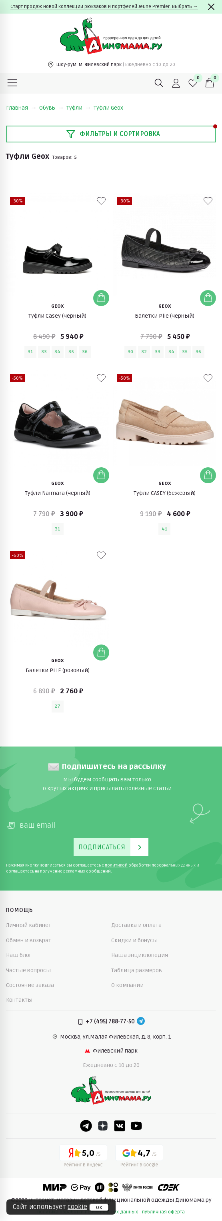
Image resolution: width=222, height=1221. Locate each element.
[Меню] (12, 83)
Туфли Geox (108, 107)
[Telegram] (141, 1022)
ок (99, 1207)
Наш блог (19, 955)
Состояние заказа (30, 985)
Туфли (78, 107)
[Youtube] (136, 1125)
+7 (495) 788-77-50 (110, 1021)
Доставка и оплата (136, 925)
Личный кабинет (28, 925)
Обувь (51, 107)
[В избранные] (101, 201)
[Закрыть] (211, 7)
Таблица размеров (136, 970)
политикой (116, 865)
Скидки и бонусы (134, 940)
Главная (21, 107)
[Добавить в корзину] (101, 298)
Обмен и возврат (28, 940)
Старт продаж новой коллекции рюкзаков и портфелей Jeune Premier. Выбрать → (104, 7)
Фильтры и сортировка (113, 134)
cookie (77, 1207)
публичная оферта (163, 1212)
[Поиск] (159, 83)
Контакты (19, 1000)
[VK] (119, 1125)
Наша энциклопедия (139, 955)
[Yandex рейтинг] (83, 1157)
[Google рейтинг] (139, 1157)
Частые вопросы (28, 970)
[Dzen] (102, 1125)
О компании (127, 985)
